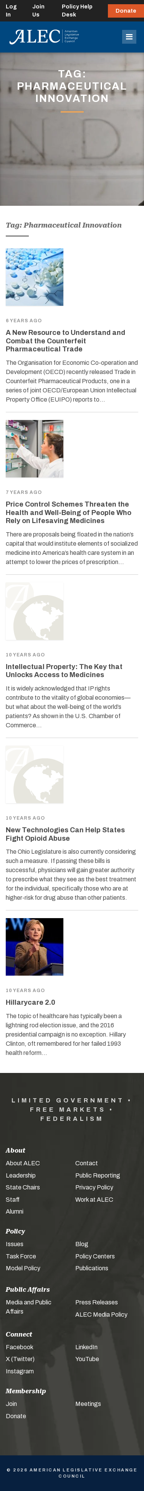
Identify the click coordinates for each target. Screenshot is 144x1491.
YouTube (87, 1359)
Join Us (38, 11)
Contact (86, 1163)
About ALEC (23, 1163)
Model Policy (23, 1268)
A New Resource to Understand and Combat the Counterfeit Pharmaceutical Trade (65, 341)
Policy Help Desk (77, 11)
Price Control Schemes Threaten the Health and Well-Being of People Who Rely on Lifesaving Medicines (68, 512)
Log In (11, 11)
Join (11, 1404)
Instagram (20, 1371)
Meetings (88, 1404)
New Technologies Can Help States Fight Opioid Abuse (65, 834)
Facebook (19, 1347)
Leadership (21, 1175)
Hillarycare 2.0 (30, 1002)
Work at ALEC (94, 1199)
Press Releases (96, 1302)
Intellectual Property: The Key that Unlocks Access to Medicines (64, 671)
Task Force (21, 1256)
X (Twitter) (20, 1359)
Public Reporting (97, 1175)
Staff (13, 1199)
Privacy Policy (94, 1187)
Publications (91, 1268)
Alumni (14, 1211)
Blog (81, 1244)
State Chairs (23, 1187)
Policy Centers (95, 1256)
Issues (14, 1244)
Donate (126, 11)
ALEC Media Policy (101, 1314)
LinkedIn (86, 1347)
